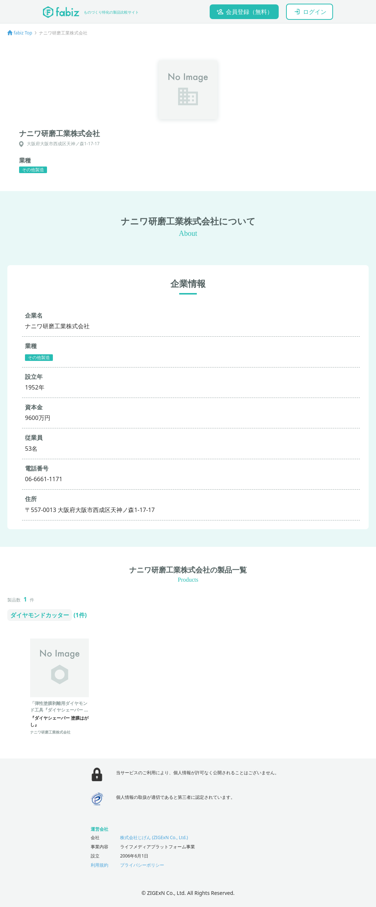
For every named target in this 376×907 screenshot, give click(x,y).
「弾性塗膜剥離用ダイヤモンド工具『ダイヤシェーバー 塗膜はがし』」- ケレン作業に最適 (59, 713)
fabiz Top (23, 33)
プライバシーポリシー (142, 865)
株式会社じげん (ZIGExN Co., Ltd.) (154, 837)
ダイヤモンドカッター (39, 615)
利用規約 (99, 865)
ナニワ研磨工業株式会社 (50, 732)
